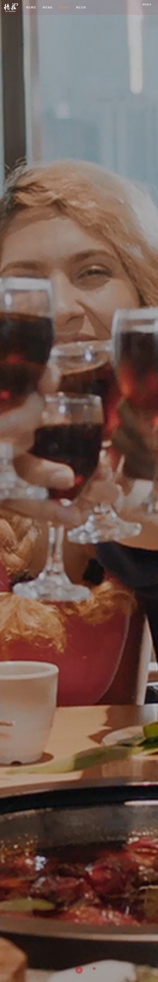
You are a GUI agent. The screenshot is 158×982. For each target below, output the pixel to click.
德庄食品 (48, 7)
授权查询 (146, 5)
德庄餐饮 (64, 7)
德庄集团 (31, 7)
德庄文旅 (81, 7)
